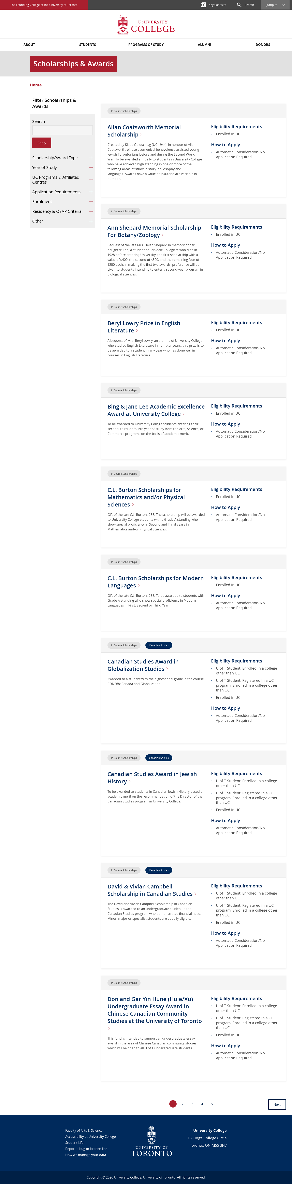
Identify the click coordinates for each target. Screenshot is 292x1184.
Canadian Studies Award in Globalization (143, 665)
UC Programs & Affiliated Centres (55, 179)
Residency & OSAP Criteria (57, 211)
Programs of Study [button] (146, 44)
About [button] (29, 44)
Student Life (74, 1142)
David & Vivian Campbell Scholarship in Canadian (154, 890)
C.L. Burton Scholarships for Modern (145, 581)
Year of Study (44, 167)
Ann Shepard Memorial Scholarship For (155, 231)
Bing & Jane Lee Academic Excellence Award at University (149, 414)
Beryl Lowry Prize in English (144, 326)
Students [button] (87, 44)
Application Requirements (56, 192)
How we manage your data (85, 1155)
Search (38, 121)
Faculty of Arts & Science (84, 1130)
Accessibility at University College (90, 1136)
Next (277, 1104)
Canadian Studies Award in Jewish (153, 777)
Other (37, 221)
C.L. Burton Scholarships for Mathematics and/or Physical (147, 497)
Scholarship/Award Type (55, 157)
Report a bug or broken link (86, 1148)
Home (36, 85)
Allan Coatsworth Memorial (144, 130)
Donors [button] (263, 44)
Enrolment (42, 201)
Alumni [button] (204, 44)
